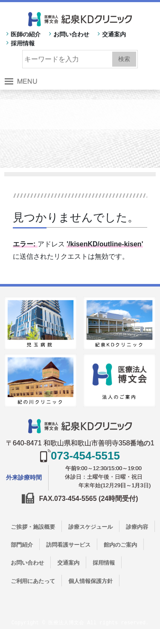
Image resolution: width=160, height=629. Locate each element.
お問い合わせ (71, 34)
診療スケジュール (90, 527)
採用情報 (23, 43)
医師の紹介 (26, 34)
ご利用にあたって (33, 581)
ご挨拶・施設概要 (33, 527)
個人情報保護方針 (90, 581)
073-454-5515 (85, 455)
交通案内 (114, 34)
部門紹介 (22, 544)
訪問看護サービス (68, 544)
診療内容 (137, 527)
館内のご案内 (120, 544)
